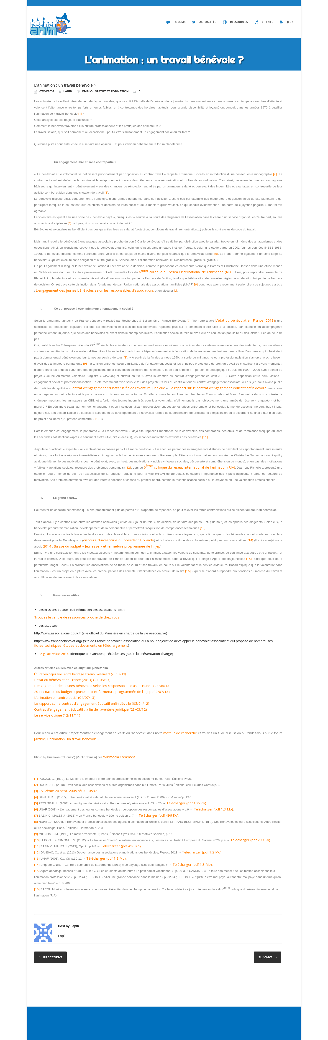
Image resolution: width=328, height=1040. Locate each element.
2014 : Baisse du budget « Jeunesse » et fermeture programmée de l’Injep (101, 546)
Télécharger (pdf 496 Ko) (158, 815)
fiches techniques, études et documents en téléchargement (81, 645)
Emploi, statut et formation (105, 91)
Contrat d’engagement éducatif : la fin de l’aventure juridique (117, 388)
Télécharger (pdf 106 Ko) (186, 803)
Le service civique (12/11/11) (57, 715)
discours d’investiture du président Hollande (118, 540)
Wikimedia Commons (119, 757)
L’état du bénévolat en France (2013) (245, 320)
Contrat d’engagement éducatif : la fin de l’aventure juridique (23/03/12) (90, 709)
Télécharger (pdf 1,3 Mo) (213, 809)
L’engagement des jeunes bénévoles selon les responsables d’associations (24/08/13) (102, 685)
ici (175, 290)
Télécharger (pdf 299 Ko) (250, 840)
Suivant (265, 957)
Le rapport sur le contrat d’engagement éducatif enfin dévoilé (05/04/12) (91, 703)
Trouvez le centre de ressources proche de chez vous (76, 617)
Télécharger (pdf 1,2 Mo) (201, 852)
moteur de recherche (180, 733)
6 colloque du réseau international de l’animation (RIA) (186, 271)
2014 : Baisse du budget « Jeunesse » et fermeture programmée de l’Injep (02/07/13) (102, 691)
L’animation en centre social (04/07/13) (64, 697)
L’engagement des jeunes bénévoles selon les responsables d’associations (95, 290)
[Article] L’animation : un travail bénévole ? (66, 739)
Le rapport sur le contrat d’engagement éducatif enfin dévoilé (217, 388)
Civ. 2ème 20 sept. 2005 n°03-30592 (68, 790)
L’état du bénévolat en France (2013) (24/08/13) (72, 679)
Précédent (52, 957)
